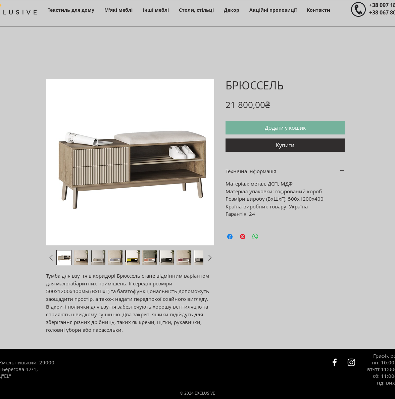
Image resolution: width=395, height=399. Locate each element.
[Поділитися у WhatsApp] (255, 237)
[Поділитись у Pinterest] (243, 237)
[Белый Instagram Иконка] (351, 362)
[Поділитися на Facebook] (230, 237)
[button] (71, 10)
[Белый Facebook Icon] (335, 362)
